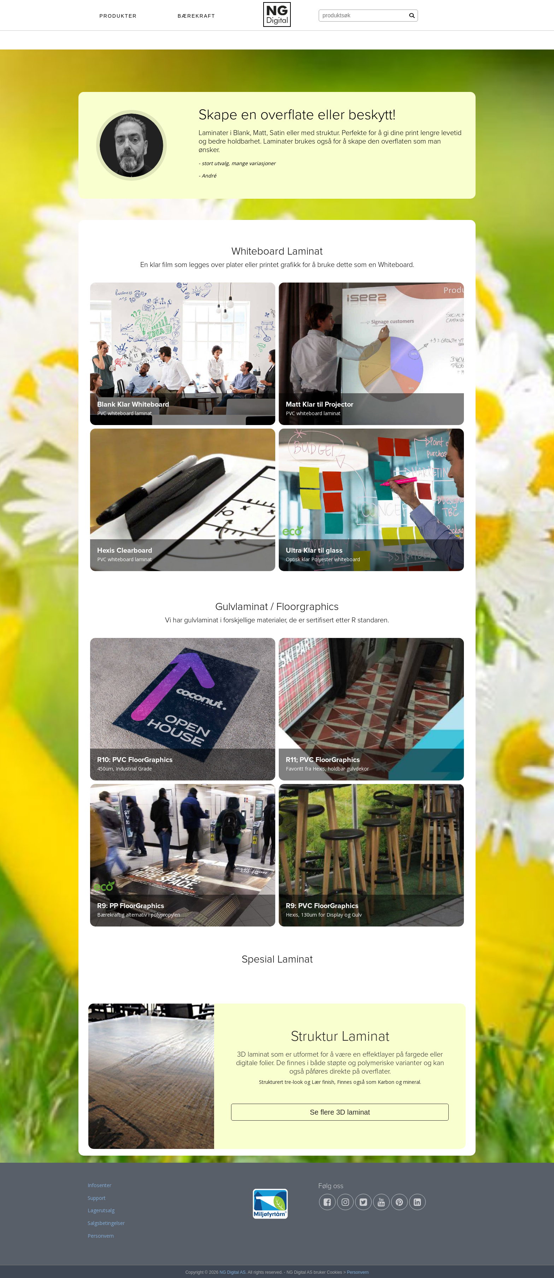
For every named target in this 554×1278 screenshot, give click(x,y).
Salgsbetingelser (106, 1223)
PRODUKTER (118, 16)
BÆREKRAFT (197, 16)
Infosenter (99, 1185)
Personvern (101, 1235)
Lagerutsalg (101, 1210)
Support (97, 1198)
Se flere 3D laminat (340, 1112)
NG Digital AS (233, 1272)
